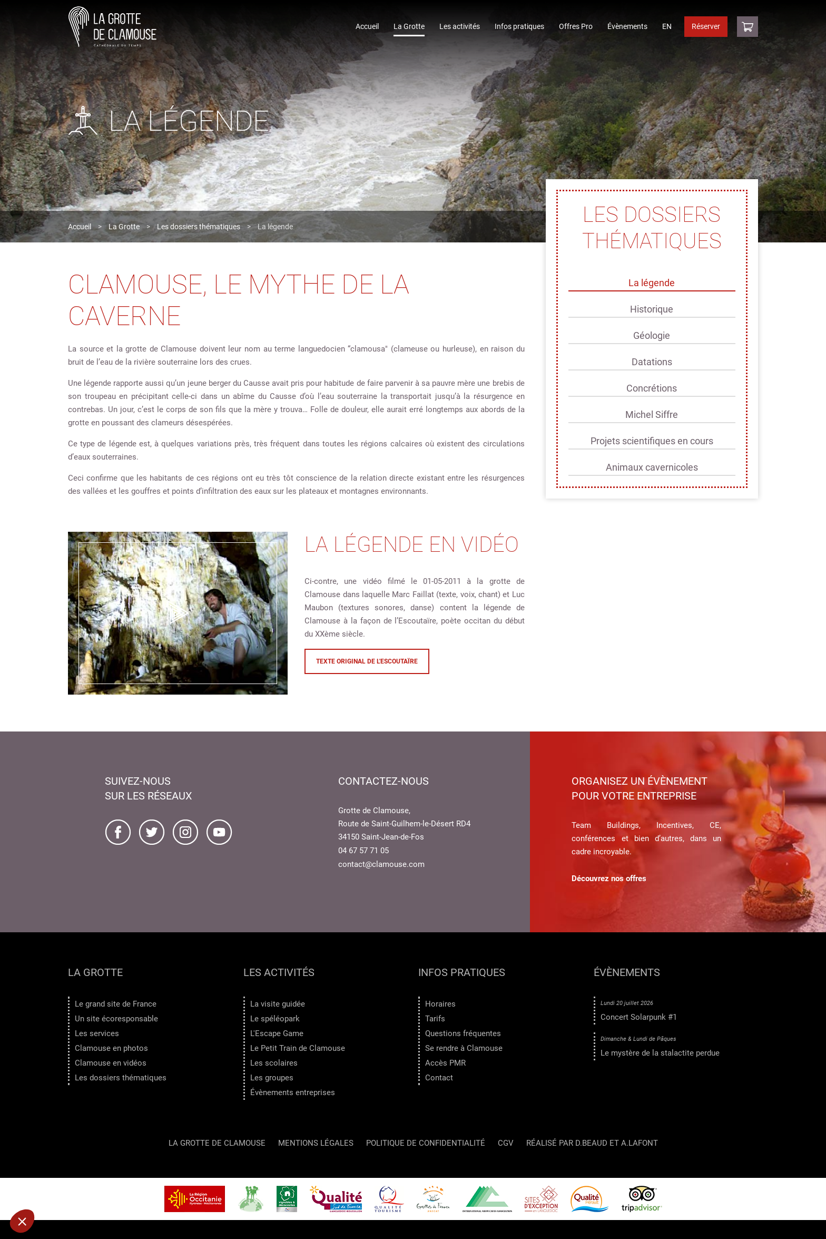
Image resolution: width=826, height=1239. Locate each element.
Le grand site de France (115, 1004)
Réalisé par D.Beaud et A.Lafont (592, 1145)
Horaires (440, 1004)
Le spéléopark (275, 1018)
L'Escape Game (276, 1033)
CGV (506, 1145)
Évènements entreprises (292, 1092)
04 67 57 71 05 (363, 850)
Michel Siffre (651, 414)
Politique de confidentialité (425, 1145)
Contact (439, 1077)
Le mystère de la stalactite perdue (660, 1053)
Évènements (627, 26)
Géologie (651, 335)
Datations (652, 361)
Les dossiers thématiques (198, 226)
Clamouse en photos (111, 1048)
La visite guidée (277, 1004)
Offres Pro (576, 26)
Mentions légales (315, 1145)
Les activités (459, 26)
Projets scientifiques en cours (652, 440)
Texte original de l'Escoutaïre (367, 661)
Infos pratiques (519, 26)
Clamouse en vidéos (110, 1063)
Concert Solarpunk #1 (639, 1017)
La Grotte (409, 26)
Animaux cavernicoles (652, 467)
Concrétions (651, 388)
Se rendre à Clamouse (464, 1048)
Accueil (367, 26)
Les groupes (271, 1077)
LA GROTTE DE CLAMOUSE (217, 1145)
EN (667, 26)
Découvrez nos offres (609, 878)
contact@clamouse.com (381, 864)
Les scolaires (274, 1063)
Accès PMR (445, 1063)
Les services (97, 1033)
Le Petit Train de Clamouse (297, 1048)
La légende (651, 282)
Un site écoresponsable (116, 1018)
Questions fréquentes (463, 1033)
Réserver (706, 26)
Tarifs (435, 1018)
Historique (651, 309)
